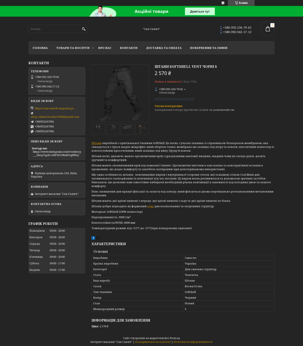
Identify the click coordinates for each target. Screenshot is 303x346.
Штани (97, 143)
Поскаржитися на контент (153, 342)
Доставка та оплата (164, 48)
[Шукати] (83, 29)
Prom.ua (175, 338)
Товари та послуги (73, 48)
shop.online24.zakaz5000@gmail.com (55, 116)
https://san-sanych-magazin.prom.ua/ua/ (56, 108)
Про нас (105, 48)
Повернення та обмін (208, 48)
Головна (40, 48)
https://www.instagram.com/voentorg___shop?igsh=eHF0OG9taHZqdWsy (57, 153)
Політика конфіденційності (193, 342)
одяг (150, 206)
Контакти (129, 48)
